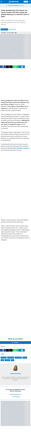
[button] (3, 66)
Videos (12, 360)
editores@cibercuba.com (16, 394)
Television (25, 357)
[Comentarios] (16, 32)
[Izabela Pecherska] (15, 370)
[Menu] (1, 2)
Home (2, 360)
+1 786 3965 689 (16, 396)
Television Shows (18, 357)
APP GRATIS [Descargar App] (26, 1)
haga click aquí (21, 5)
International (7, 360)
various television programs (20, 148)
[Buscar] (29, 2)
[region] (15, 84)
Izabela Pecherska (12, 29)
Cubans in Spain (10, 357)
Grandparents (3, 357)
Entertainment (4, 29)
